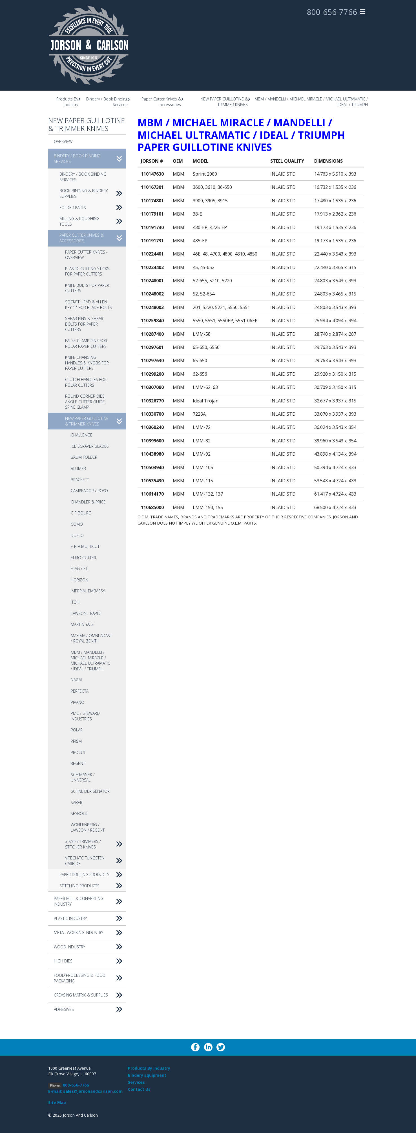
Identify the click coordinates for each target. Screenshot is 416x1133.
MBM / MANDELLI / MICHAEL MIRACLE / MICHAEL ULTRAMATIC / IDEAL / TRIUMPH (90, 660)
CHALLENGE (81, 435)
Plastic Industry (90, 919)
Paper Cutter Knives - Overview (86, 254)
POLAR (77, 730)
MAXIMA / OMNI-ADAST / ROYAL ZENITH (91, 638)
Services (136, 1082)
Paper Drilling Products (92, 874)
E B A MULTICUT (85, 546)
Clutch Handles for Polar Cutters (86, 382)
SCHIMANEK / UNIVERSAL (83, 777)
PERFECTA (79, 691)
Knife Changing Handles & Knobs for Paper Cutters (87, 363)
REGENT (78, 763)
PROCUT (78, 752)
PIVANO (77, 702)
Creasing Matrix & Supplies (90, 995)
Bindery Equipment (147, 1075)
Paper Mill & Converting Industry (90, 901)
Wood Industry (90, 947)
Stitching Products (92, 886)
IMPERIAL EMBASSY (88, 591)
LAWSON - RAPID (86, 613)
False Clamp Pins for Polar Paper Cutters (86, 343)
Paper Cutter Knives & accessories (161, 101)
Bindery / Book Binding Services (90, 158)
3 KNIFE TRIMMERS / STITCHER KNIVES (95, 844)
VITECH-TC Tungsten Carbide (95, 860)
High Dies (90, 961)
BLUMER (78, 468)
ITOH (75, 602)
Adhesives (90, 1009)
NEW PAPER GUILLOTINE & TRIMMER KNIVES (224, 101)
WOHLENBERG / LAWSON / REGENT (88, 827)
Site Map (57, 1102)
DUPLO (77, 535)
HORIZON (79, 580)
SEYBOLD (79, 813)
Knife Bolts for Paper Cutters (87, 288)
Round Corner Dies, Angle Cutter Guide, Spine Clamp (85, 401)
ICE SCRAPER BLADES (90, 446)
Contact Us (139, 1089)
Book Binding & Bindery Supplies (92, 193)
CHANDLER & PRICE (88, 502)
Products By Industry (67, 101)
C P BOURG (81, 513)
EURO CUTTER (83, 557)
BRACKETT (80, 479)
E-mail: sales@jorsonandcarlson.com (85, 1091)
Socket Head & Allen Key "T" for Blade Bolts (88, 304)
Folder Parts (92, 207)
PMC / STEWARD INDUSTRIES (85, 716)
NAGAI (76, 679)
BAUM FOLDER (84, 457)
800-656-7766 (332, 12)
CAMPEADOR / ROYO (89, 490)
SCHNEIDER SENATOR (90, 791)
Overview (63, 141)
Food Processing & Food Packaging (90, 978)
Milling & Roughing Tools (92, 221)
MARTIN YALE (82, 624)
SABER (76, 802)
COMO (77, 524)
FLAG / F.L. (80, 568)
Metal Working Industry (90, 933)
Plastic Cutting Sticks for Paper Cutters (87, 271)
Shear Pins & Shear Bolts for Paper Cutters (84, 324)
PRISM (76, 741)
